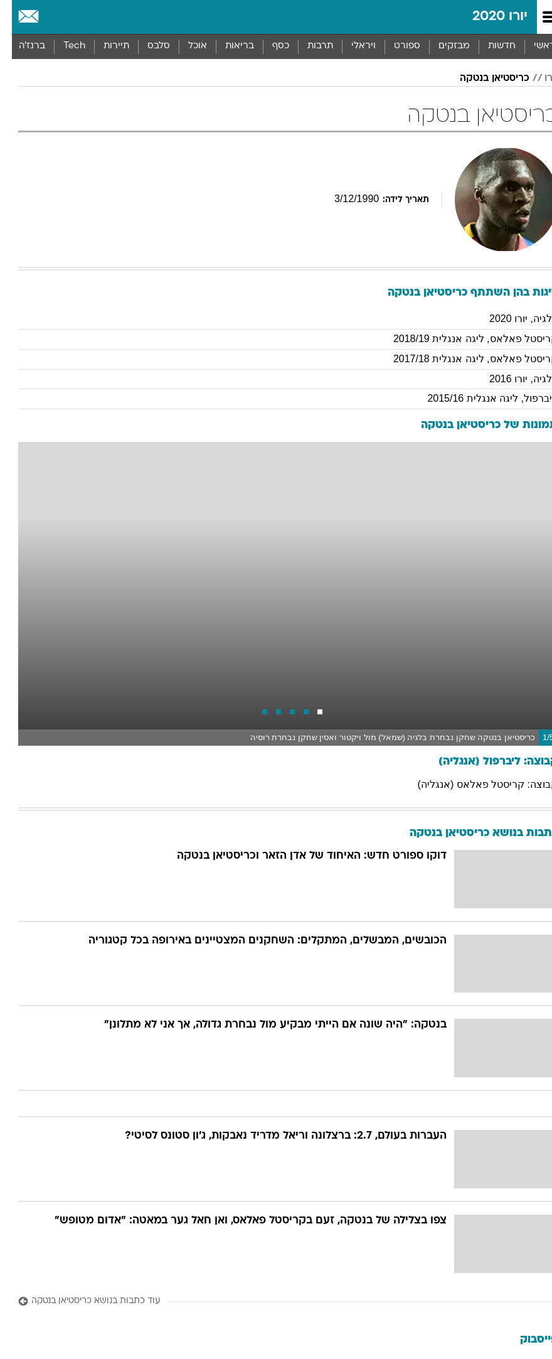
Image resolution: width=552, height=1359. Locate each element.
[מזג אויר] (52, 17)
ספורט (395, 46)
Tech (62, 46)
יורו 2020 (488, 16)
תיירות (104, 46)
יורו (539, 78)
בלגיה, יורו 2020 (511, 318)
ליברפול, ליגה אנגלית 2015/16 (480, 398)
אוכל (185, 46)
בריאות (227, 46)
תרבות (308, 46)
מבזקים (442, 46)
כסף (268, 46)
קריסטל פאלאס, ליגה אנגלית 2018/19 (463, 338)
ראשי (532, 46)
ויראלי (351, 46)
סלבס (146, 46)
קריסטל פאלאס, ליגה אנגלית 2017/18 (463, 358)
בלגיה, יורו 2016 (511, 378)
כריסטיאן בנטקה (483, 78)
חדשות (490, 46)
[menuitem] (489, 46)
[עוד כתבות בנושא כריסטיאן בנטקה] (276, 1301)
